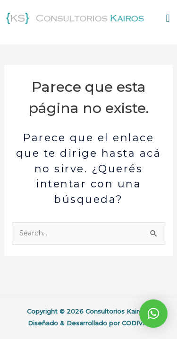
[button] (167, 18)
